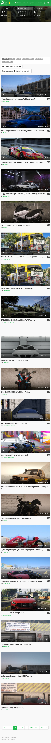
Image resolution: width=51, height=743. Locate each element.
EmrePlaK (6, 363)
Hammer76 (6, 259)
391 (42, 728)
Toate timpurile (11, 66)
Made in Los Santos (8, 740)
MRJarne (6, 101)
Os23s (5, 133)
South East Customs (9, 426)
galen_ (5, 227)
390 (36, 728)
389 (31, 728)
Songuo (5, 164)
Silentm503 (6, 196)
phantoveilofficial (8, 457)
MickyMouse (7, 615)
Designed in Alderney (8, 737)
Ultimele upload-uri (16, 71)
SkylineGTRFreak (9, 322)
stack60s (6, 647)
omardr (5, 489)
